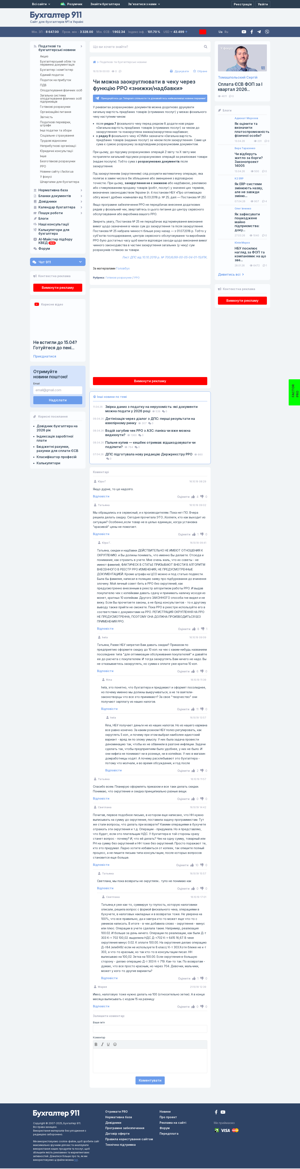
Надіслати (58, 400)
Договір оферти (117, 1134)
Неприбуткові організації (58, 145)
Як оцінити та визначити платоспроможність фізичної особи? (252, 130)
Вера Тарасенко (245, 148)
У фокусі (46, 176)
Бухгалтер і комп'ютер (56, 69)
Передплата (206, 32)
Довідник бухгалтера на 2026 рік (57, 428)
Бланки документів (54, 196)
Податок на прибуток (55, 80)
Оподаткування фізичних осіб (61, 90)
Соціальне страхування (57, 135)
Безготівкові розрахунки (57, 161)
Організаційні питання (55, 112)
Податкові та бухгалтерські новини (56, 48)
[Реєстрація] (243, 4)
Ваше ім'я (99, 1023)
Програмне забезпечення (124, 1128)
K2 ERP (239, 178)
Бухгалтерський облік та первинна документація (57, 63)
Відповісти (101, 497)
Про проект (168, 1117)
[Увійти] (263, 4)
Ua (228, 32)
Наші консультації (53, 224)
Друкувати (179, 71)
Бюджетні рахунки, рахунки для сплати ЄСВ (57, 449)
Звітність (46, 117)
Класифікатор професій (56, 457)
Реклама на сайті (173, 1123)
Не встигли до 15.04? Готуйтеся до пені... (55, 345)
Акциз (44, 56)
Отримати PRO (116, 1112)
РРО (43, 166)
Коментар (99, 1038)
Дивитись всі (231, 274)
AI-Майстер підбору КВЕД (55, 241)
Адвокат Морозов (246, 118)
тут (76, 1160)
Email (36, 383)
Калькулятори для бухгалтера (53, 232)
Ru (234, 32)
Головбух (111, 269)
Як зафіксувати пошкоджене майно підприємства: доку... (247, 222)
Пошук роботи (50, 213)
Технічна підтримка (120, 1145)
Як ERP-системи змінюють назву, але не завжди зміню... (249, 190)
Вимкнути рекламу (58, 288)
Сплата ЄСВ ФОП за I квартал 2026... (240, 87)
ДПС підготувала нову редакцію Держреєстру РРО (149, 455)
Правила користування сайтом (129, 1139)
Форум (44, 249)
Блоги (43, 219)
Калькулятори (48, 463)
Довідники (47, 201)
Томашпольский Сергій (237, 77)
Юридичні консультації (56, 151)
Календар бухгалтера (56, 207)
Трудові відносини (53, 140)
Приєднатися (44, 356)
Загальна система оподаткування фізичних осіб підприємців (61, 98)
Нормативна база (53, 190)
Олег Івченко (243, 208)
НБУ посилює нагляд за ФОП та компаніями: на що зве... (250, 254)
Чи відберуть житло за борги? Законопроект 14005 (249, 160)
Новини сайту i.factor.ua (56, 171)
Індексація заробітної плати (55, 438)
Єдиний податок (52, 75)
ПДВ (43, 85)
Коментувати (150, 1081)
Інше (43, 156)
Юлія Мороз (242, 242)
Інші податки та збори (56, 130)
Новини (165, 1112)
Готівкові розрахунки (55, 106)
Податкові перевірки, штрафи (55, 123)
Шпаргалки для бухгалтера (59, 181)
